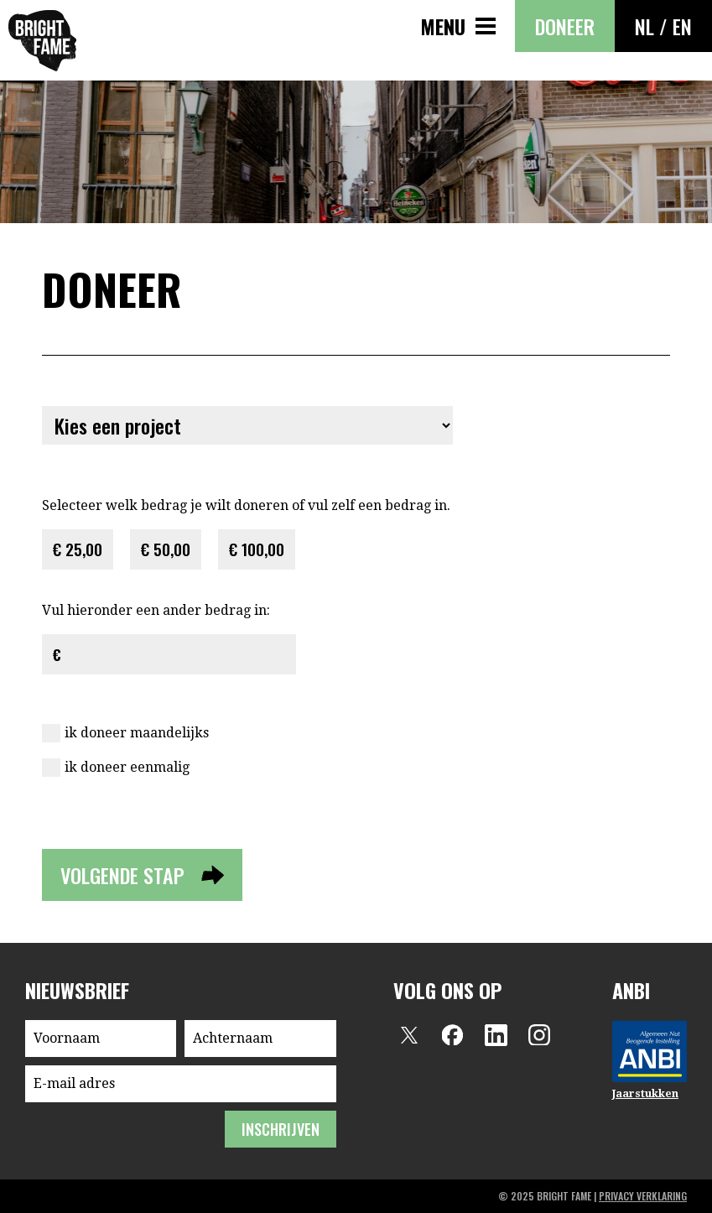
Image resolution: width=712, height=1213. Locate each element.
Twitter (408, 1035)
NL (644, 26)
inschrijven (281, 1129)
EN (682, 26)
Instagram (539, 1035)
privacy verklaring (643, 1196)
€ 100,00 (256, 549)
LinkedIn (496, 1035)
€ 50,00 (165, 549)
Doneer (565, 26)
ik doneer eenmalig (127, 767)
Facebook (452, 1035)
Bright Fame (42, 40)
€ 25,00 (77, 549)
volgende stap (122, 875)
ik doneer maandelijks (137, 733)
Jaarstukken (645, 1093)
